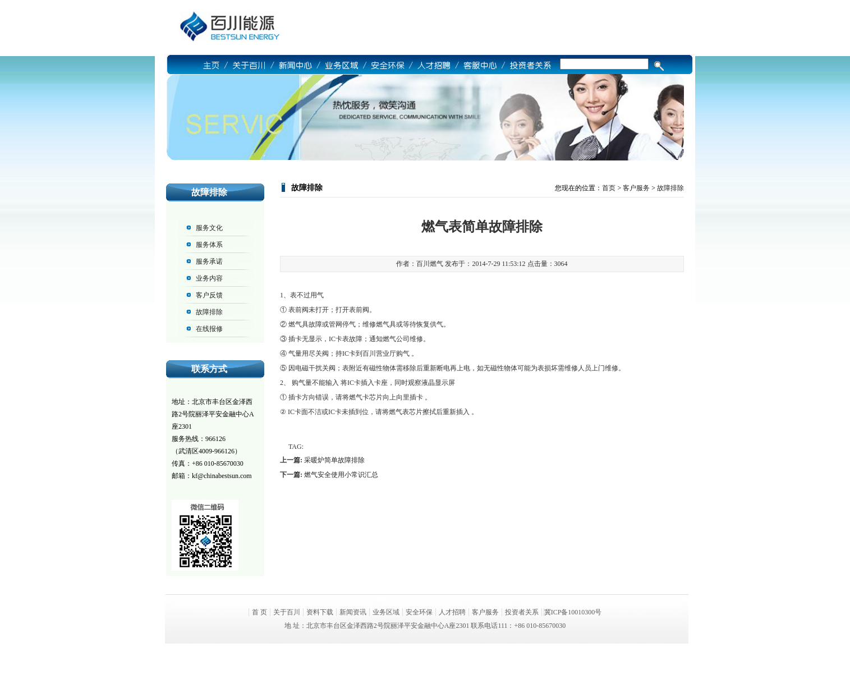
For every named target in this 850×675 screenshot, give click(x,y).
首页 (608, 188)
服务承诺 (209, 261)
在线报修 (209, 329)
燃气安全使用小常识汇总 (341, 475)
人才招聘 (452, 612)
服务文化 (209, 228)
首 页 (259, 612)
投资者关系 (522, 612)
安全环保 (419, 612)
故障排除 (209, 312)
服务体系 (209, 245)
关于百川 (286, 612)
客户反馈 (209, 295)
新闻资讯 (352, 612)
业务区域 (386, 612)
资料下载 (319, 612)
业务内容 (209, 278)
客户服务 (636, 188)
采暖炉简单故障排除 (334, 460)
